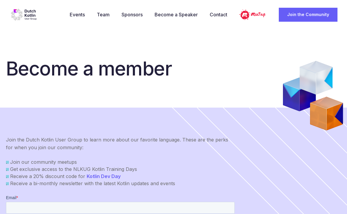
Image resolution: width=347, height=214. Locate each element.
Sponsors (133, 15)
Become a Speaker (177, 15)
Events (78, 15)
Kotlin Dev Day (104, 176)
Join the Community (308, 14)
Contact (220, 15)
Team (104, 15)
